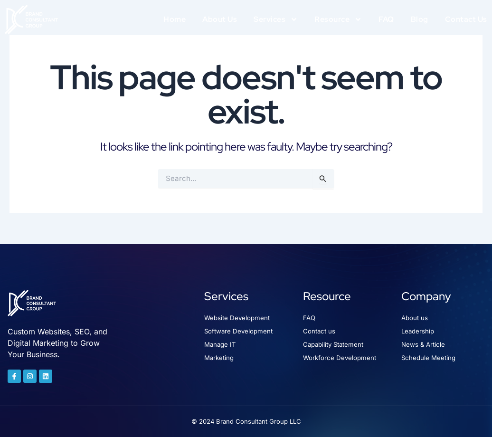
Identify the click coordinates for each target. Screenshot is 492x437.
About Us (219, 19)
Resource (338, 19)
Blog (419, 19)
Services (276, 19)
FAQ (386, 19)
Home (174, 19)
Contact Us (466, 19)
